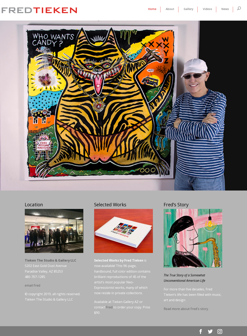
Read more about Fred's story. (186, 309)
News (225, 9)
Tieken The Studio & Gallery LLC (50, 260)
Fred (109, 307)
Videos (207, 9)
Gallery (188, 9)
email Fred (32, 285)
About (170, 9)
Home (152, 9)
